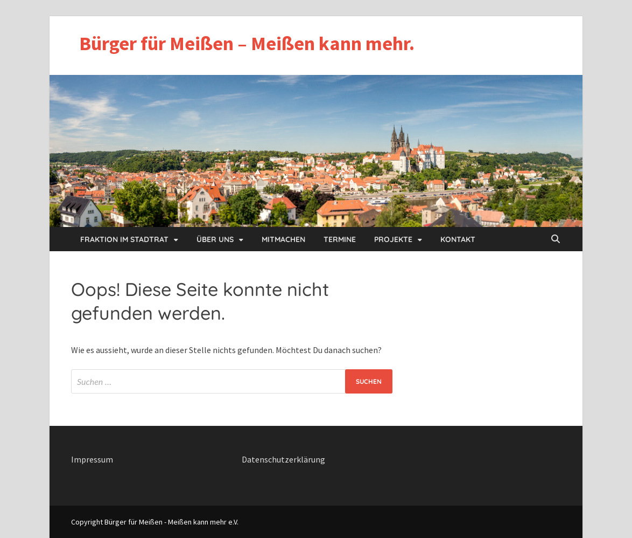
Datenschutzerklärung (283, 459)
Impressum (92, 459)
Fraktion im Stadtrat (124, 239)
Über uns (215, 239)
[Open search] (555, 239)
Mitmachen (283, 239)
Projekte (393, 239)
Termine (340, 239)
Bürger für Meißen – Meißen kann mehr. (247, 43)
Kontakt (457, 239)
